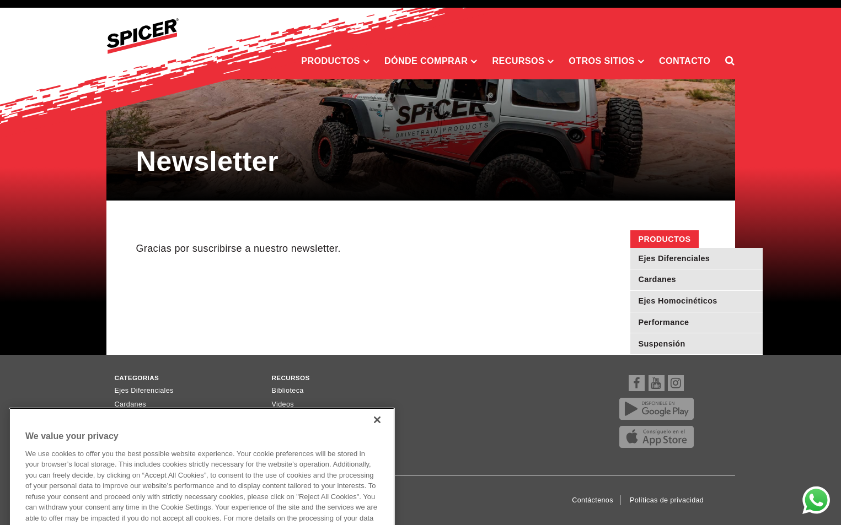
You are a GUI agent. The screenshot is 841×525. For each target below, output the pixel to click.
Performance (664, 322)
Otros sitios (606, 61)
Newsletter (289, 418)
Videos (283, 404)
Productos (335, 61)
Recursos (523, 61)
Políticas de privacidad (667, 500)
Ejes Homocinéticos (678, 300)
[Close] (377, 435)
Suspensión (662, 343)
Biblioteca (288, 390)
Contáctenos (592, 500)
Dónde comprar (431, 61)
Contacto (684, 61)
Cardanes (657, 279)
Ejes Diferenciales (674, 258)
